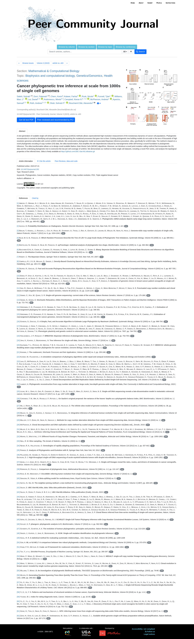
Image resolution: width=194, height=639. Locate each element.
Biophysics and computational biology (50, 75)
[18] (18, 336)
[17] (18, 326)
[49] (18, 538)
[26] (18, 399)
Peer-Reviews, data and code (66, 161)
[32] (18, 436)
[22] (18, 357)
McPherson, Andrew (99, 99)
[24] (18, 384)
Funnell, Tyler (104, 96)
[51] (18, 547)
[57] (18, 582)
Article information (26, 161)
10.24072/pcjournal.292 (30, 169)
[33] (18, 441)
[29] (18, 420)
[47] (18, 529)
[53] (18, 556)
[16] (18, 321)
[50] (18, 542)
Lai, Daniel (32, 99)
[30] (18, 425)
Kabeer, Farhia (70, 96)
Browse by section (86, 47)
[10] (18, 276)
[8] (18, 261)
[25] (18, 391)
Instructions (170, 3)
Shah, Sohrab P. (57, 103)
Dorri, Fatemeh (40, 96)
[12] (18, 295)
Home (133, 3)
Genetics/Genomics (89, 75)
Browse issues (28, 63)
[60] (18, 601)
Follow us (150, 632)
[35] (18, 450)
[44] (18, 497)
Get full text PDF (26, 120)
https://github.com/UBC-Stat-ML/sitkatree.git (78, 151)
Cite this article (44, 161)
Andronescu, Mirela (52, 99)
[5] (18, 245)
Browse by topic (105, 47)
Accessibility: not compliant (143, 629)
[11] (18, 288)
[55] (18, 571)
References (23, 198)
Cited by (35, 198)
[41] (18, 483)
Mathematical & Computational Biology (53, 71)
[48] (18, 533)
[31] (18, 429)
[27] (18, 406)
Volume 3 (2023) (43, 63)
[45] (18, 520)
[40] (18, 478)
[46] (18, 524)
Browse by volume (67, 47)
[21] (18, 352)
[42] (18, 488)
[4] (18, 238)
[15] (18, 314)
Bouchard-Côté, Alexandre (80, 103)
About (141, 3)
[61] (18, 611)
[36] (18, 455)
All (124, 52)
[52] (18, 552)
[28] (18, 413)
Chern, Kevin (56, 96)
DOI (43, 221)
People (159, 3)
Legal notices (149, 634)
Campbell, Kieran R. (73, 99)
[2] (18, 226)
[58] (18, 592)
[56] (18, 575)
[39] (18, 474)
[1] (18, 203)
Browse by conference (125, 47)
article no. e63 (58, 63)
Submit (150, 3)
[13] (18, 300)
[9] (18, 269)
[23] (18, 361)
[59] (18, 597)
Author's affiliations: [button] (25, 178)
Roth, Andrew (36, 103)
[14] (18, 307)
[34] (18, 446)
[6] (18, 250)
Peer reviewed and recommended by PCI (55, 120)
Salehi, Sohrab (23, 96)
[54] (18, 563)
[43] (18, 492)
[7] (18, 257)
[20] (18, 345)
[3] (18, 231)
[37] (18, 462)
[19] (18, 340)
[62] (18, 616)
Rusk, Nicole (87, 96)
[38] (18, 469)
